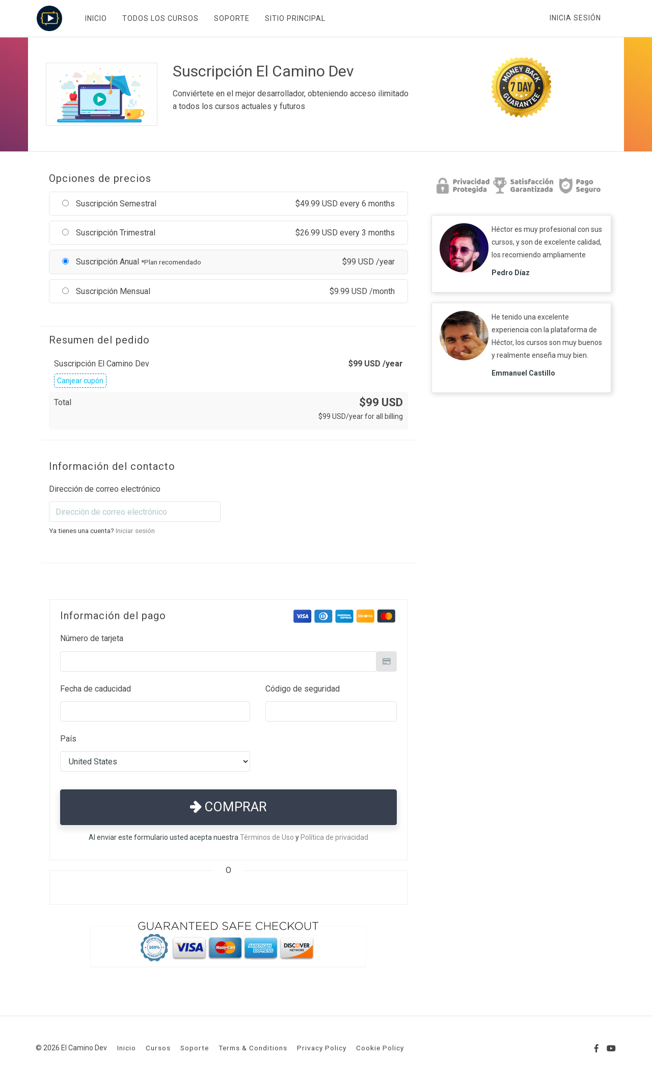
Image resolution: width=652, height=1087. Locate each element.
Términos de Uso (267, 837)
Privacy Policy (321, 1048)
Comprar (228, 806)
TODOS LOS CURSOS (159, 18)
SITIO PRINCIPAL (294, 18)
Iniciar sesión (135, 530)
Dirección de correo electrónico (104, 489)
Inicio (126, 1048)
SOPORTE (231, 18)
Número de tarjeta (91, 638)
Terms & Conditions (253, 1048)
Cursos (158, 1048)
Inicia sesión (575, 18)
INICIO (95, 18)
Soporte (194, 1048)
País (68, 739)
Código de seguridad (302, 689)
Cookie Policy (380, 1048)
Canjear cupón (80, 381)
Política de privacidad (334, 837)
